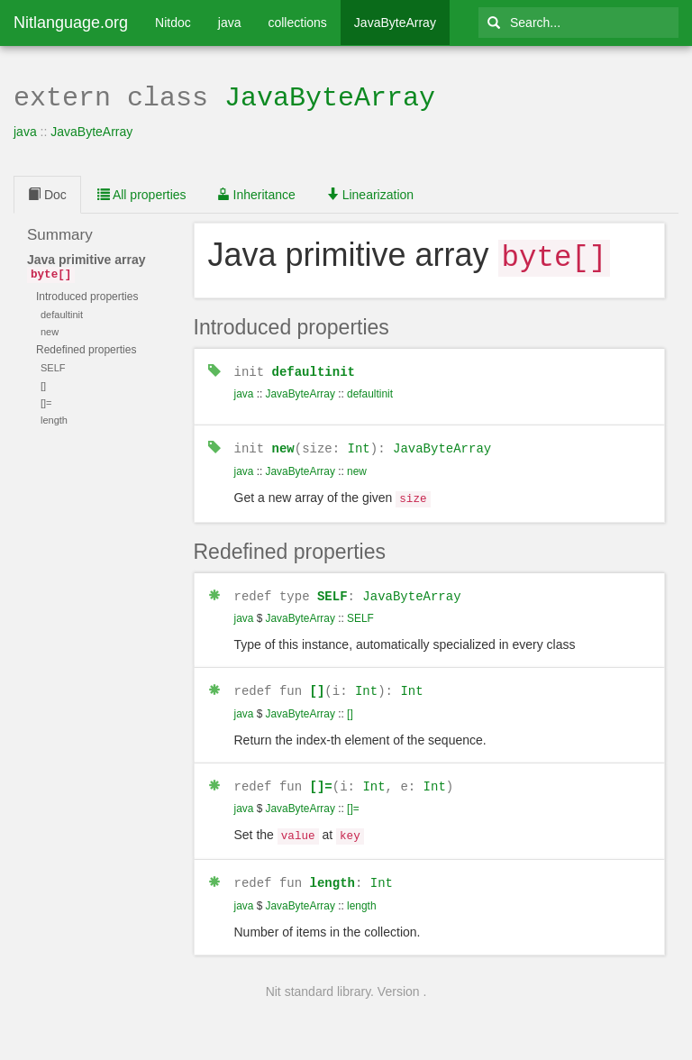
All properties (142, 193)
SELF (332, 588)
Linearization (370, 193)
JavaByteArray (395, 22)
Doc (47, 193)
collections (297, 22)
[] (317, 681)
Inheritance (256, 193)
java (229, 22)
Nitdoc (173, 22)
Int (359, 443)
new (283, 443)
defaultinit (313, 367)
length (332, 870)
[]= (321, 776)
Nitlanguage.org (71, 23)
